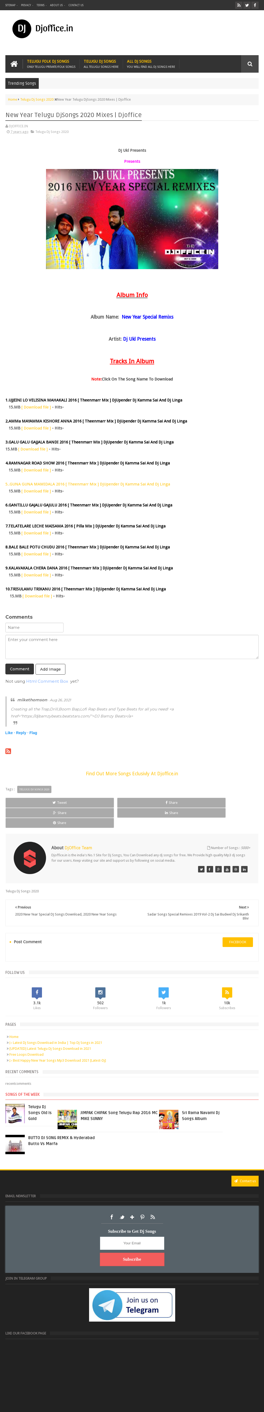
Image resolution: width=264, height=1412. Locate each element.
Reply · (22, 733)
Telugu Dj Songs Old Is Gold (40, 1092)
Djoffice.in (48, 1404)
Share (81, 803)
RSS (152, 1197)
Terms (40, 5)
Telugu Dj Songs (101, 64)
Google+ (132, 1197)
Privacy (26, 5)
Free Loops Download (26, 1034)
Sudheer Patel (248, 1404)
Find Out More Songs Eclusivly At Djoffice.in (132, 773)
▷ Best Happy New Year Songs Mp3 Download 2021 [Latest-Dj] (57, 1040)
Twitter (121, 1197)
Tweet (29, 803)
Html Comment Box (47, 681)
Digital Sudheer (204, 1404)
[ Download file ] (36, 407)
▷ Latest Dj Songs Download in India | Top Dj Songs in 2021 (55, 1022)
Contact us (75, 5)
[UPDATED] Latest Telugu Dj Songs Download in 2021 (50, 1028)
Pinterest (142, 1197)
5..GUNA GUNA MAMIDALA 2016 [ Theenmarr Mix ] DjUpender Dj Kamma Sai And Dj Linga (87, 484)
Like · (10, 733)
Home (14, 1017)
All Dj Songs (151, 64)
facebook (237, 922)
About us (56, 5)
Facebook (111, 1197)
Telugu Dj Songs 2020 (52, 132)
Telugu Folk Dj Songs (51, 64)
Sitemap (10, 5)
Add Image (50, 669)
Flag (33, 733)
